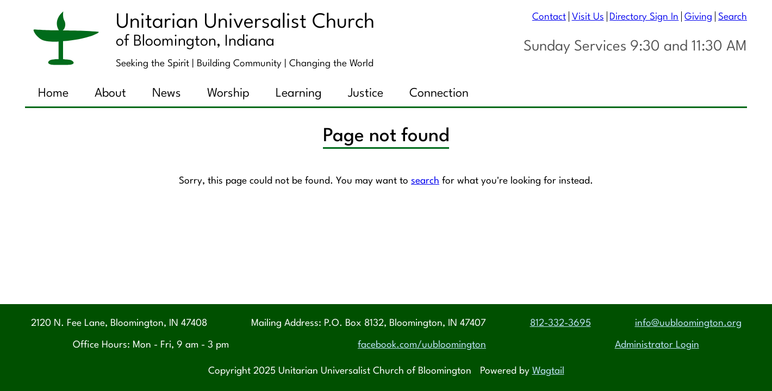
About (110, 93)
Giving (698, 17)
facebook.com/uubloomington (422, 345)
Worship (228, 93)
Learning (299, 93)
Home (53, 93)
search (425, 181)
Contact (549, 17)
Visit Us (588, 17)
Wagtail (548, 371)
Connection (439, 93)
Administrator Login (657, 345)
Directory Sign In (643, 17)
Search (732, 17)
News (166, 93)
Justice (365, 93)
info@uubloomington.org (688, 323)
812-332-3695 (560, 323)
